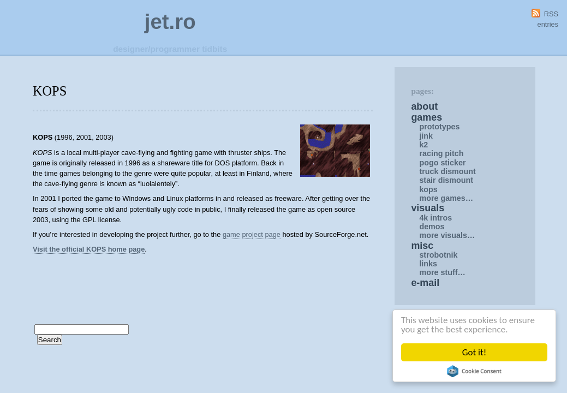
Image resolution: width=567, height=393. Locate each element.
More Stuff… (442, 272)
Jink (426, 136)
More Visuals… (447, 235)
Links (428, 263)
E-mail (425, 282)
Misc (422, 245)
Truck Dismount (447, 171)
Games (426, 117)
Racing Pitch (441, 153)
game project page (251, 234)
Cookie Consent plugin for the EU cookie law (474, 371)
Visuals (427, 208)
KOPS (428, 189)
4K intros (435, 217)
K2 (423, 144)
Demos (431, 226)
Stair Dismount (446, 180)
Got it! (474, 352)
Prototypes (439, 126)
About (424, 106)
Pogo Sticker (442, 162)
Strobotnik (438, 255)
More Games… (446, 198)
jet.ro (170, 21)
